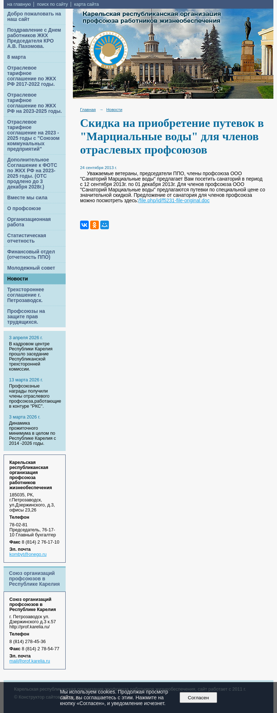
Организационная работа (29, 222)
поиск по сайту (52, 4)
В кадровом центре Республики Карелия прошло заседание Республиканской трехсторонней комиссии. (30, 356)
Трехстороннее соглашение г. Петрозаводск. (25, 295)
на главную (19, 4)
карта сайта (86, 4)
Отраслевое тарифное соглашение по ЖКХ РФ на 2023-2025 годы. (34, 103)
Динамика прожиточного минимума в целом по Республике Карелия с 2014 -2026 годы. (32, 433)
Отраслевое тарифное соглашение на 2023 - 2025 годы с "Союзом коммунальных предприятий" (33, 135)
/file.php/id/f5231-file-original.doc (174, 200)
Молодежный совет (31, 268)
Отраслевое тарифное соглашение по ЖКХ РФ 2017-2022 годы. (31, 76)
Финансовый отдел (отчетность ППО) (31, 254)
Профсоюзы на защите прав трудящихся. (26, 317)
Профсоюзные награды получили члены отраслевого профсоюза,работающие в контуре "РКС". (35, 396)
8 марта (16, 57)
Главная (88, 109)
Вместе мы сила (27, 197)
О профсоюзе (24, 208)
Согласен (198, 697)
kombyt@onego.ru (28, 554)
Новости (17, 279)
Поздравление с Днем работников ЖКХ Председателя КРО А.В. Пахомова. (34, 38)
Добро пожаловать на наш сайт (34, 16)
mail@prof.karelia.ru (29, 661)
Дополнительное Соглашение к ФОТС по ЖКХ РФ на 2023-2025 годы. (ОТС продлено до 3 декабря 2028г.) (32, 173)
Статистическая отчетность (26, 238)
